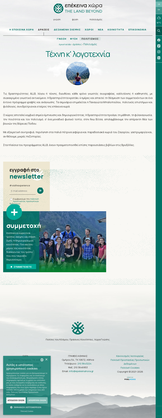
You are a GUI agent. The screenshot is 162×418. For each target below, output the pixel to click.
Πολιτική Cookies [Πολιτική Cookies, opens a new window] (27, 411)
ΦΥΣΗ (74, 39)
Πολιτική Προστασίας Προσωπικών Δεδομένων (130, 361)
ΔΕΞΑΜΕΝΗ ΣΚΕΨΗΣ (67, 29)
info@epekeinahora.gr (81, 371)
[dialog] (27, 385)
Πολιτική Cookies (130, 367)
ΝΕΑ (100, 29)
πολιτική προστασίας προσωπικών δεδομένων (24, 201)
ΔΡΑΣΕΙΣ (44, 29)
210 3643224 (84, 363)
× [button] (46, 359)
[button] (26, 407)
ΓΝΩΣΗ (61, 39)
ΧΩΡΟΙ (89, 29)
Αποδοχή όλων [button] (16, 400)
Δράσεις (77, 44)
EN (159, 10)
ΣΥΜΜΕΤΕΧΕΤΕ (21, 266)
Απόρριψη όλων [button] (37, 400)
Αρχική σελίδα (65, 44)
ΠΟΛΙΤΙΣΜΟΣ (90, 39)
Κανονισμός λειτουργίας (130, 356)
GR (159, 4)
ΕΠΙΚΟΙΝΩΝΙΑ (137, 29)
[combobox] (42, 359)
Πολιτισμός (90, 44)
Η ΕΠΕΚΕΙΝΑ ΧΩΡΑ (21, 29)
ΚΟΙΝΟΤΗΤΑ (116, 29)
